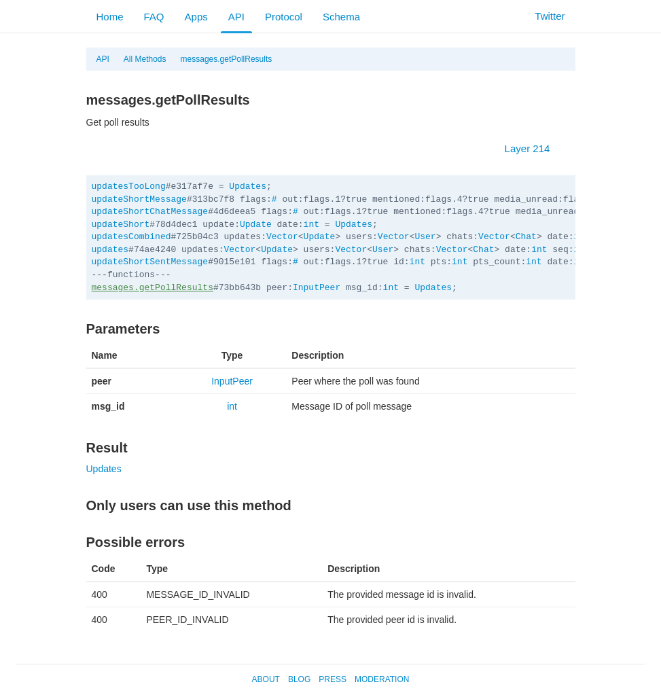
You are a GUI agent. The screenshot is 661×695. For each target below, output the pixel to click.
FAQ (154, 16)
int (311, 224)
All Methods (145, 59)
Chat (526, 237)
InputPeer (316, 288)
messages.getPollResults (226, 59)
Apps (196, 16)
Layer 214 (534, 148)
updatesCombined (131, 237)
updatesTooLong (129, 186)
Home (110, 16)
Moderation (382, 679)
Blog (299, 679)
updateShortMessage (139, 199)
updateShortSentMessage (150, 262)
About (266, 679)
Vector (282, 237)
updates (110, 250)
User (424, 237)
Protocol (283, 16)
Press (332, 679)
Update (256, 224)
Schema (341, 16)
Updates (247, 186)
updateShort (121, 224)
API (236, 16)
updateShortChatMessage (150, 212)
